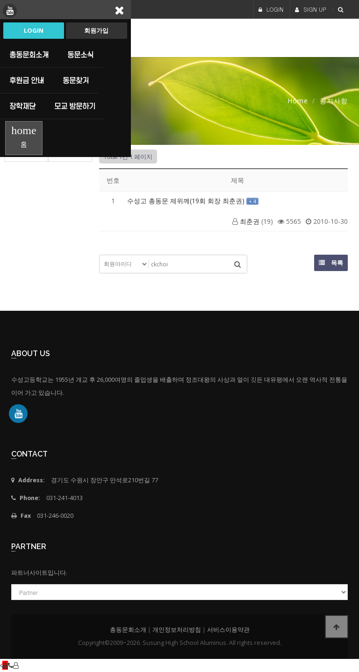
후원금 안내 (26, 80)
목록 (331, 262)
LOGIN (271, 9)
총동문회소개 (29, 54)
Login (33, 30)
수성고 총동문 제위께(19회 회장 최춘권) (186, 200)
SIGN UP (310, 9)
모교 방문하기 (74, 106)
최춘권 (249, 221)
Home (297, 100)
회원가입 (96, 30)
